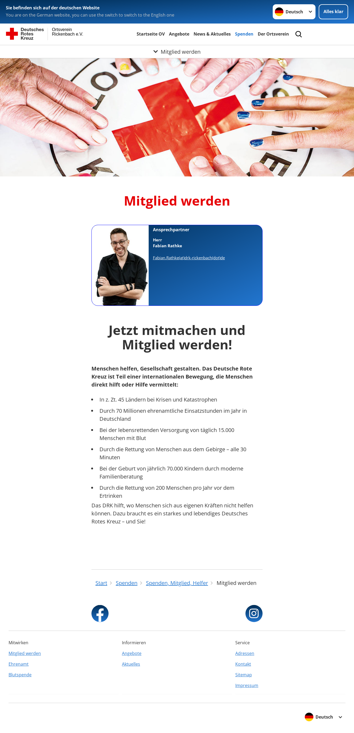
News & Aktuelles (212, 34)
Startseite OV (151, 34)
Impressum (246, 685)
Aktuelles (131, 664)
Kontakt (243, 664)
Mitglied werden (25, 653)
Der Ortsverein (273, 34)
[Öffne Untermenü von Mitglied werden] (177, 51)
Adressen (244, 653)
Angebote (179, 34)
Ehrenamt (19, 664)
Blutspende (20, 675)
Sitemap (243, 675)
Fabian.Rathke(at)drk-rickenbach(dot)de (189, 257)
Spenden (244, 34)
